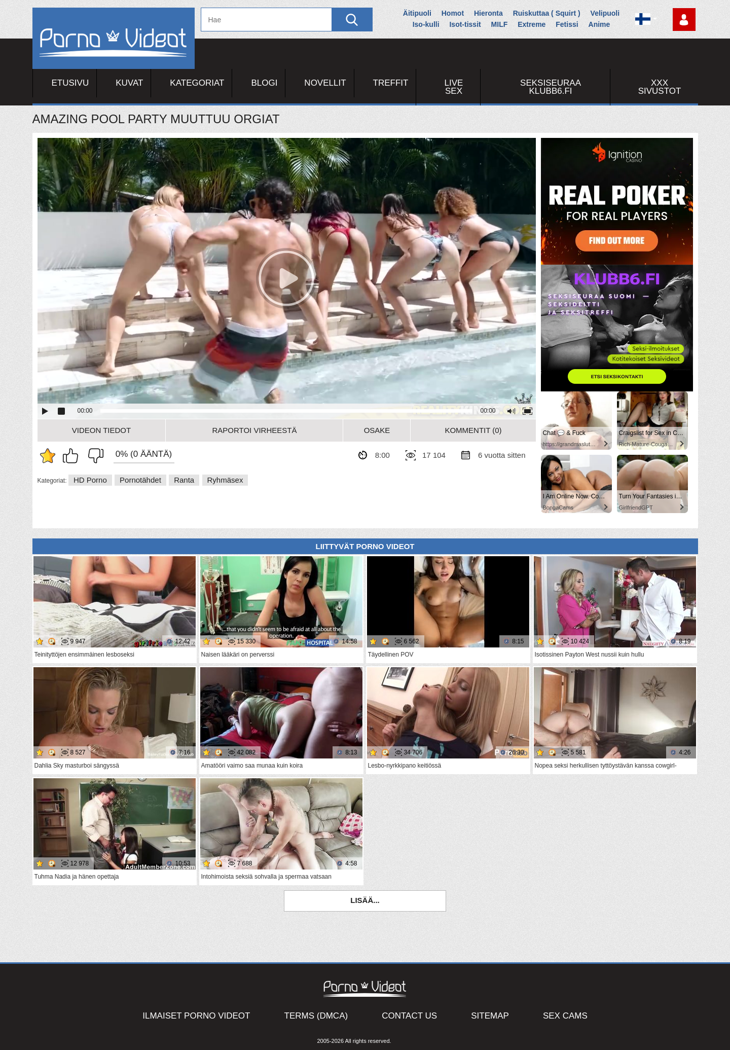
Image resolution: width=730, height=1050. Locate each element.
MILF (499, 24)
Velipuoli (605, 13)
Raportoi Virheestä (254, 430)
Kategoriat (197, 83)
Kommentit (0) (473, 430)
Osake (377, 430)
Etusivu (70, 83)
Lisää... (365, 900)
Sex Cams (565, 1016)
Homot (453, 13)
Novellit (325, 83)
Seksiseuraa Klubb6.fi (550, 87)
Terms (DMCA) (316, 1016)
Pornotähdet (140, 480)
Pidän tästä (73, 455)
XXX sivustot (659, 87)
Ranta (184, 480)
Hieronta (488, 13)
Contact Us (409, 1016)
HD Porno (90, 480)
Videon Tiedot (101, 430)
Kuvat (129, 83)
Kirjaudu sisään (684, 19)
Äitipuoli (417, 13)
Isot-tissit (465, 24)
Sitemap (490, 1016)
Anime (599, 24)
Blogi (264, 83)
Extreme (531, 24)
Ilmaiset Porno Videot (196, 1016)
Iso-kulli (426, 24)
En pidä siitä (93, 455)
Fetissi (567, 24)
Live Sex (454, 87)
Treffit (391, 83)
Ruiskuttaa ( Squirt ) (546, 13)
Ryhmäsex (225, 480)
